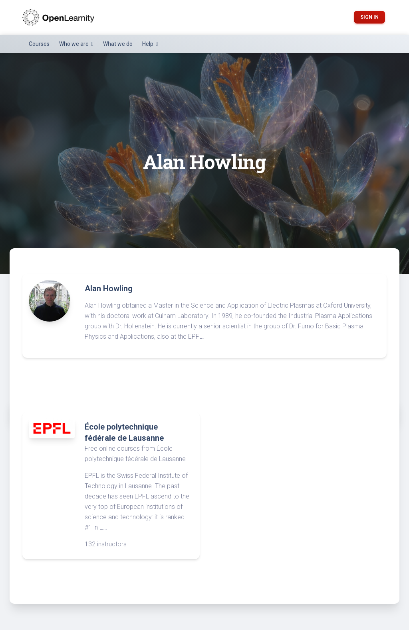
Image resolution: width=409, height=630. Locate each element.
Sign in (369, 17)
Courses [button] (39, 44)
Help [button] (148, 44)
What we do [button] (118, 44)
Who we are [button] (74, 44)
